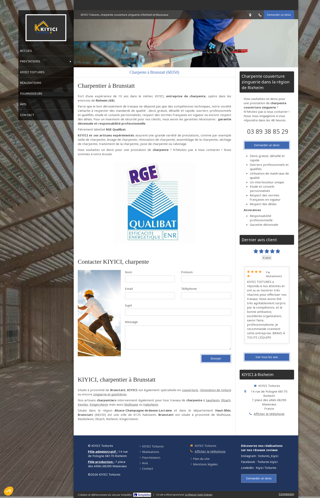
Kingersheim (99, 404)
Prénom (187, 272)
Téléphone (189, 289)
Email (129, 289)
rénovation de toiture (215, 390)
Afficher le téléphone (269, 414)
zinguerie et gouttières (110, 394)
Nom (128, 272)
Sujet (128, 305)
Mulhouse (131, 404)
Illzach (225, 400)
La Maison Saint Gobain (198, 494)
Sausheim (212, 400)
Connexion (286, 494)
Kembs (83, 404)
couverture (190, 390)
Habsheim (150, 404)
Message (131, 322)
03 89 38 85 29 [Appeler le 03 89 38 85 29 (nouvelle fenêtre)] (267, 131)
